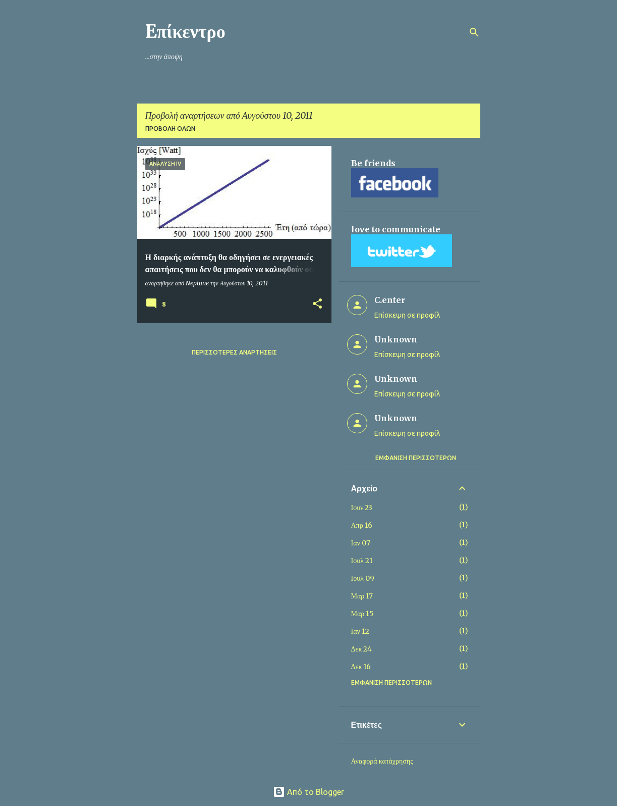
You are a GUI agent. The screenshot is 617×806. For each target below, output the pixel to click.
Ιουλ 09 (362, 578)
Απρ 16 (361, 525)
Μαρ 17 (362, 595)
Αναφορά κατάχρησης (382, 761)
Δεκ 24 (361, 648)
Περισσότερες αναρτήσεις (234, 352)
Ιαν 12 (360, 631)
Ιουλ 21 (362, 560)
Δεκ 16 (361, 666)
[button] (317, 304)
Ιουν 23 (362, 507)
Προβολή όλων (170, 128)
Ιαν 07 (360, 542)
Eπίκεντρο (185, 31)
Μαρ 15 (362, 613)
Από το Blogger (308, 791)
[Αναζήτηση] (474, 32)
